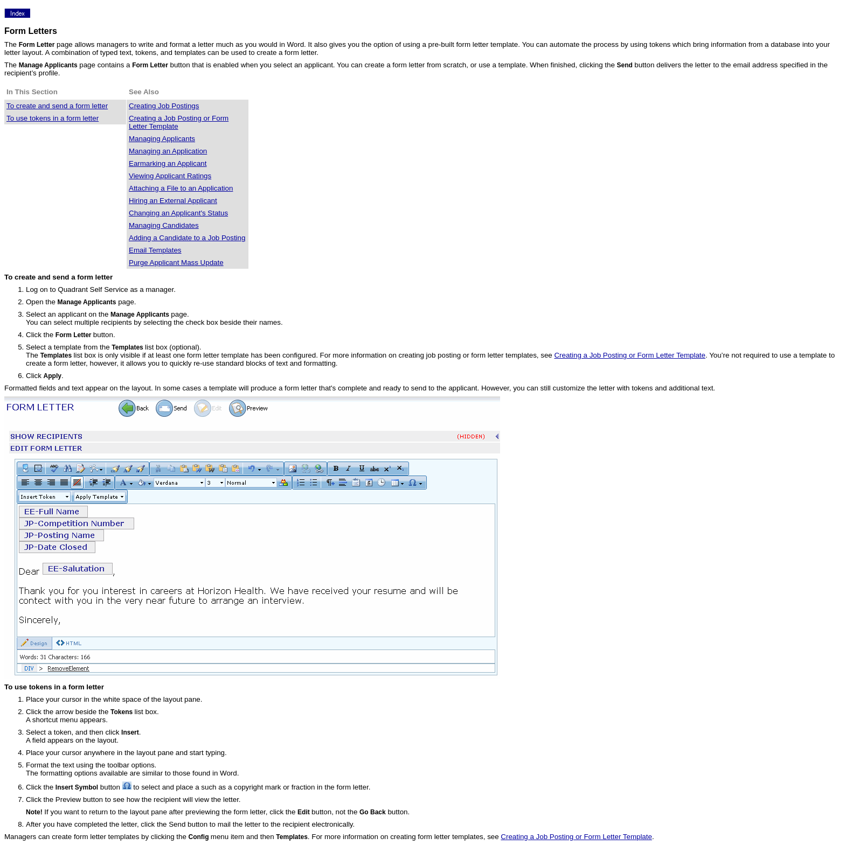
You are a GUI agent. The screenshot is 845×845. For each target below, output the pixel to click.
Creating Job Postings (164, 106)
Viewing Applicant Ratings (170, 176)
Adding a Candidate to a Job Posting (187, 238)
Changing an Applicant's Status (178, 213)
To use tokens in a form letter (52, 118)
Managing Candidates (164, 225)
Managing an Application (168, 151)
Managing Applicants (162, 139)
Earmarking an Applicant (167, 163)
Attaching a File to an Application (181, 188)
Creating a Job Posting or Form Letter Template (629, 355)
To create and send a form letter (57, 106)
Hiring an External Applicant (173, 201)
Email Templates (155, 250)
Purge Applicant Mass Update (176, 263)
